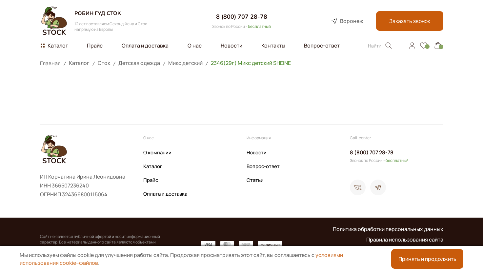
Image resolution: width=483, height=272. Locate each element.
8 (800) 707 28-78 (241, 17)
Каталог (152, 166)
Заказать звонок (409, 21)
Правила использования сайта (404, 239)
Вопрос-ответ (263, 166)
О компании (157, 152)
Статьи (255, 180)
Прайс (150, 180)
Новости (257, 152)
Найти (380, 45)
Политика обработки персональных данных (388, 229)
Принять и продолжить (427, 258)
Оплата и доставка (165, 193)
